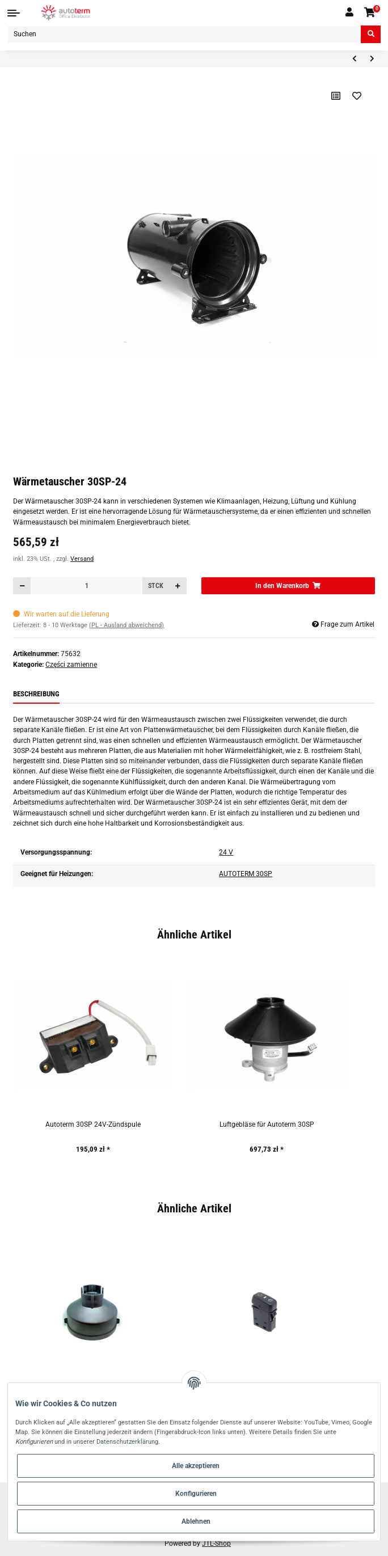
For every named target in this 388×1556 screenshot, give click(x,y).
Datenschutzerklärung (127, 1441)
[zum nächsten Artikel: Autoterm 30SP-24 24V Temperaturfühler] (372, 59)
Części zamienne (71, 665)
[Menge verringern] (22, 586)
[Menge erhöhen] (177, 586)
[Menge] (86, 586)
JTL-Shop (216, 1543)
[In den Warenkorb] (288, 586)
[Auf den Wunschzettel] (357, 96)
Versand (82, 559)
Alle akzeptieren (196, 1466)
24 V (226, 852)
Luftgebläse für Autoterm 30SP (267, 1124)
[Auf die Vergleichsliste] (335, 96)
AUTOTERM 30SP (245, 874)
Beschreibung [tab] (36, 694)
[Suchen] (184, 34)
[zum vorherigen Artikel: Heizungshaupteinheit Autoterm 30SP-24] (354, 59)
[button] (349, 12)
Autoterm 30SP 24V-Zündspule (93, 1124)
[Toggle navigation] (13, 13)
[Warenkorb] (370, 13)
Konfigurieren (196, 1494)
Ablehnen (196, 1521)
